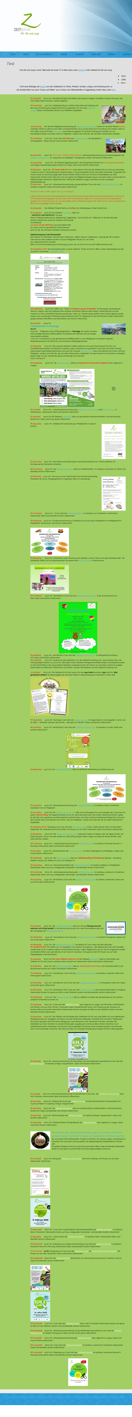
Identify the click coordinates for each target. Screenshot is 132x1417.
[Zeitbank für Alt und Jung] (27, 25)
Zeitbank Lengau (81, 138)
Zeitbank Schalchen (75, 513)
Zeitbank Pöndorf (63, 858)
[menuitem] (12, 54)
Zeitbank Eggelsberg (65, 469)
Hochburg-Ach (86, 351)
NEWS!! (85, 70)
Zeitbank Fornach (37, 1064)
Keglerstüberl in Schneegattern (104, 1251)
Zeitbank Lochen (57, 251)
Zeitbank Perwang (86, 843)
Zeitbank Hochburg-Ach (86, 126)
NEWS (43, 86)
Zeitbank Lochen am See (88, 410)
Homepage (57, 131)
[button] (53, 388)
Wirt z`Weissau (109, 410)
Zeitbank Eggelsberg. (54, 931)
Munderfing (94, 959)
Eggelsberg (67, 213)
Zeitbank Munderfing (76, 1237)
